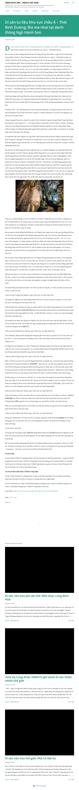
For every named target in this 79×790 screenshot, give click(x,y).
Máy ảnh (34, 11)
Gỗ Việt (26, 11)
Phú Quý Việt (16, 11)
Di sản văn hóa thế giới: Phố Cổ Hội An (30, 758)
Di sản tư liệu (13, 497)
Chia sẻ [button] (70, 497)
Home (6, 11)
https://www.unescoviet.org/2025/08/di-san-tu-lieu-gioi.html (35, 491)
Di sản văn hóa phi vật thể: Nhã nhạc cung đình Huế (37, 597)
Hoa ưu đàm (55, 11)
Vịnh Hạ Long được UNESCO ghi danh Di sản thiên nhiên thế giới (38, 678)
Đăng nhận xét (14, 620)
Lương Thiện (44, 11)
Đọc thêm (71, 620)
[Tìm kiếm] (66, 3)
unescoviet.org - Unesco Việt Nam (22, 2)
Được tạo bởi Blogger (39, 785)
